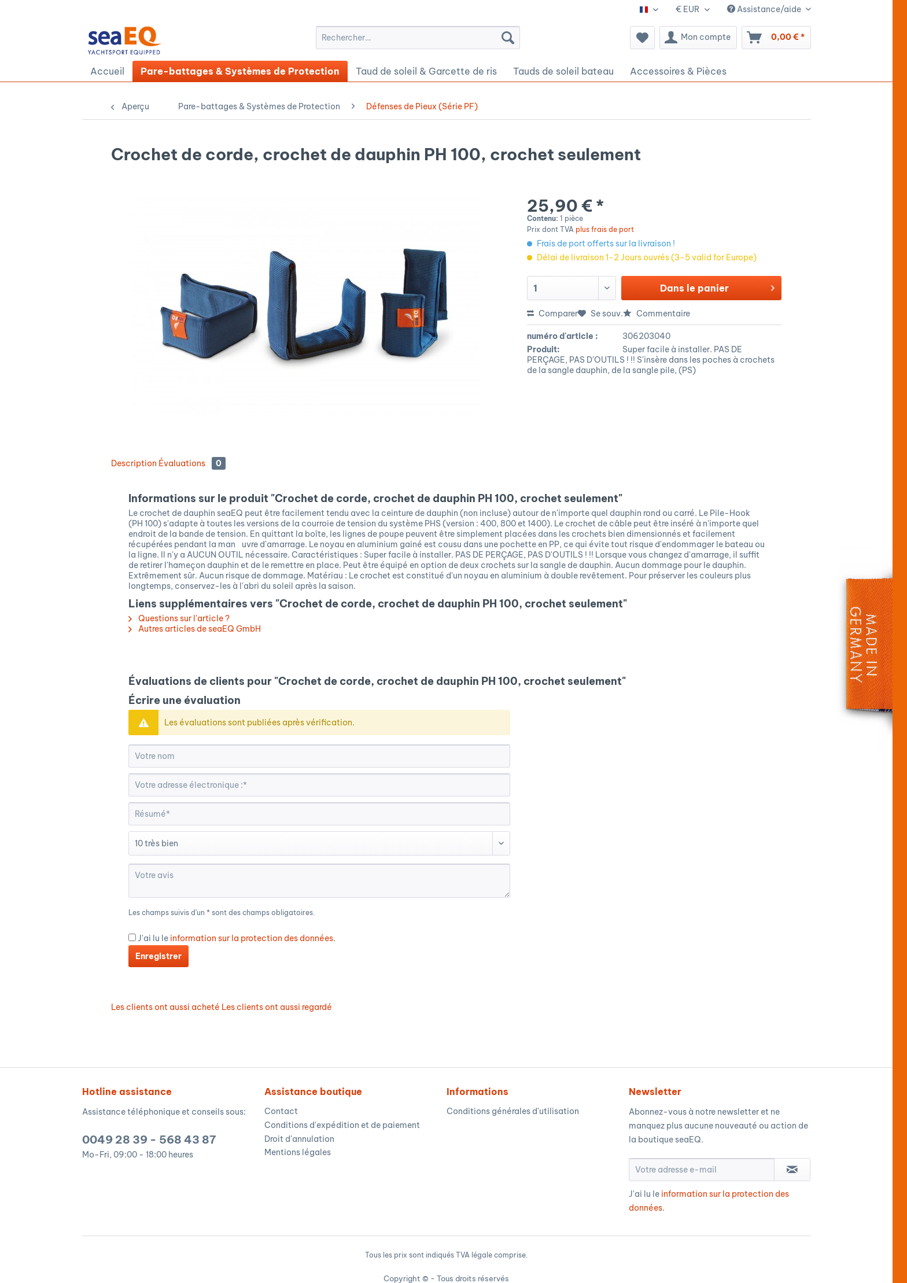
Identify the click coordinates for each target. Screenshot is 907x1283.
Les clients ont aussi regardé (277, 1007)
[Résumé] (319, 813)
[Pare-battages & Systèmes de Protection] (240, 71)
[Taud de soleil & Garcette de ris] (426, 71)
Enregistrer (158, 956)
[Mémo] (642, 37)
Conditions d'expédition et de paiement (342, 1125)
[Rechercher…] (418, 37)
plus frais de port (605, 229)
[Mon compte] (698, 37)
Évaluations (192, 463)
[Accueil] (107, 71)
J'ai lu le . (236, 938)
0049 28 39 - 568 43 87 (149, 1139)
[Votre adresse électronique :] (319, 785)
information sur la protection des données (251, 938)
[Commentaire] (319, 843)
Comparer (552, 313)
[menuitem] (418, 37)
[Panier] (776, 37)
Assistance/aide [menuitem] (765, 9)
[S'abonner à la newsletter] (792, 1169)
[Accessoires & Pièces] (678, 71)
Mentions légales (297, 1152)
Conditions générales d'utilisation (513, 1111)
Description (134, 463)
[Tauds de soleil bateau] (563, 71)
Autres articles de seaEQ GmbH (194, 629)
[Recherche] (508, 37)
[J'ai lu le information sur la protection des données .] (132, 937)
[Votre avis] (319, 881)
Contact (281, 1111)
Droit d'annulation (299, 1139)
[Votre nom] (319, 756)
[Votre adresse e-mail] (702, 1169)
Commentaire (656, 313)
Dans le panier (717, 286)
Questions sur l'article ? (179, 618)
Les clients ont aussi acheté (165, 1007)
